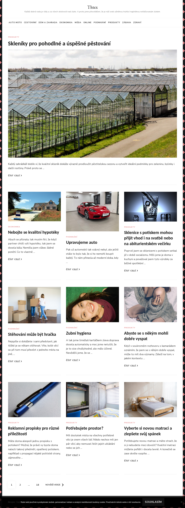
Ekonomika (66, 22)
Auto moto (15, 22)
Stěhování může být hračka (32, 335)
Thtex (92, 7)
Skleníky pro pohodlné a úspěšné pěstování (59, 43)
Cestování (30, 22)
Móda (78, 22)
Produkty (114, 22)
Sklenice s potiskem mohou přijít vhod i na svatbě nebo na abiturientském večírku (148, 238)
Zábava (126, 22)
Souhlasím (153, 502)
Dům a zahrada (48, 22)
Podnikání (100, 22)
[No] (181, 501)
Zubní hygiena (78, 333)
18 (38, 484)
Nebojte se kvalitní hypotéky (33, 232)
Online (87, 22)
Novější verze (55, 486)
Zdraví (137, 22)
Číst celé (15, 175)
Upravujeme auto (81, 242)
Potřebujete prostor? (84, 429)
